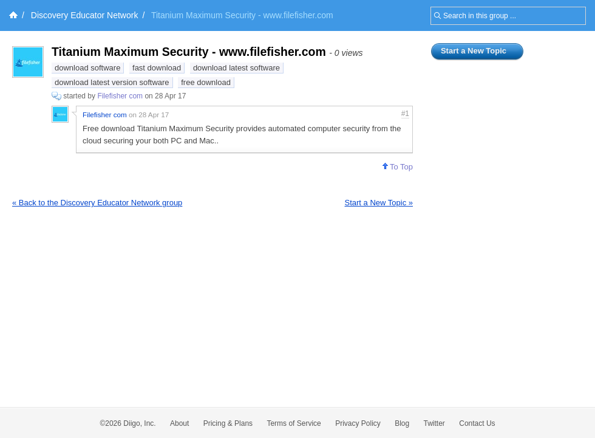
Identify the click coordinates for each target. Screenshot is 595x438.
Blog (402, 423)
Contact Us (477, 423)
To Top (397, 166)
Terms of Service (294, 423)
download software (87, 67)
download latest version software (112, 82)
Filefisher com (120, 96)
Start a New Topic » (379, 202)
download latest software (236, 67)
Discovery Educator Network (84, 15)
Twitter (434, 423)
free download (206, 82)
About (179, 423)
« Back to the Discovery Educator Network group (97, 202)
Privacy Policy (358, 423)
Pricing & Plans (228, 423)
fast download (156, 67)
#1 (405, 113)
